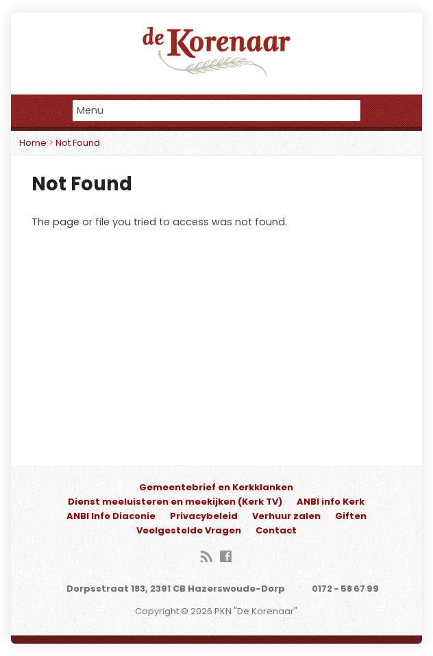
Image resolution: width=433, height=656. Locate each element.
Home (33, 142)
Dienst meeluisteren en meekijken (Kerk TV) (175, 501)
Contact (276, 530)
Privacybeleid (204, 515)
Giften (351, 515)
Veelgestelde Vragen (188, 530)
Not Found (77, 142)
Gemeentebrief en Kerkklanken (216, 487)
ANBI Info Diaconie (111, 515)
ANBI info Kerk (330, 501)
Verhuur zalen (286, 515)
